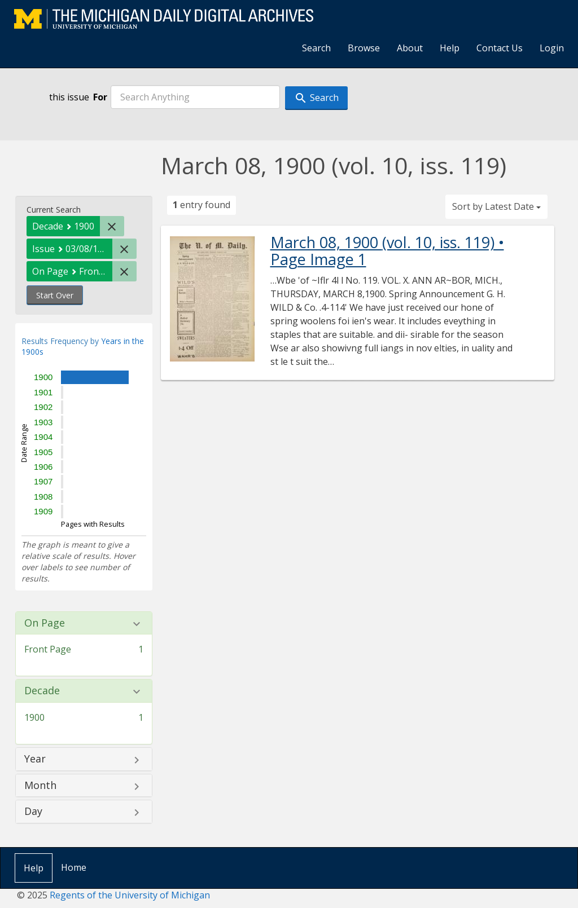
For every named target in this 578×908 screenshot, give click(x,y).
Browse (364, 48)
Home (73, 867)
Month (40, 785)
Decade (42, 691)
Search (316, 48)
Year (35, 759)
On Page (44, 623)
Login (552, 48)
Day (33, 811)
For (100, 97)
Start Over (54, 295)
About (410, 48)
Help (449, 48)
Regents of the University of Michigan (130, 895)
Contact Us (499, 48)
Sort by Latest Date (496, 206)
